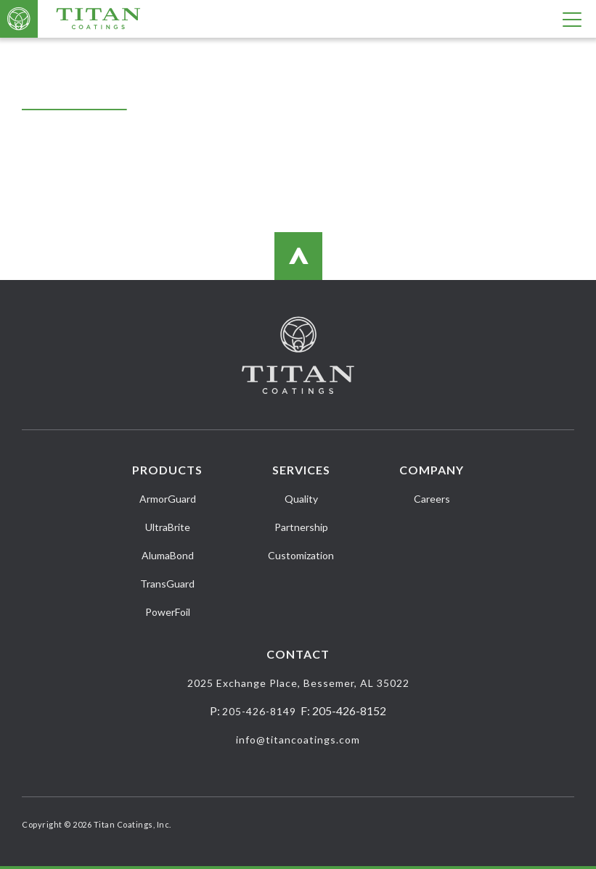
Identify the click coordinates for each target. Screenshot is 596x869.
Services (301, 470)
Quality (301, 499)
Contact (298, 654)
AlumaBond (168, 555)
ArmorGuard (167, 499)
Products (167, 470)
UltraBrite (167, 527)
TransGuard (167, 583)
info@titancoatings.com (298, 739)
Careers (432, 499)
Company (431, 470)
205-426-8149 (259, 711)
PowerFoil (167, 612)
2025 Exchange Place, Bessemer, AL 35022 (298, 683)
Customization (301, 555)
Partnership (301, 527)
